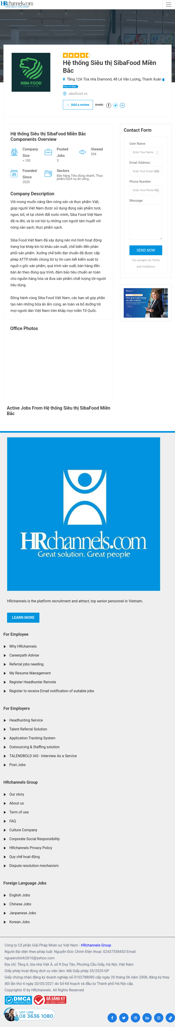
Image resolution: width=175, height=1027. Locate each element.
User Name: (137, 143)
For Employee (15, 634)
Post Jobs (17, 765)
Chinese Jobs (20, 904)
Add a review (78, 105)
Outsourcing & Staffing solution (34, 747)
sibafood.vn (78, 93)
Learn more (23, 617)
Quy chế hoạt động (24, 857)
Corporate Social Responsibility (34, 839)
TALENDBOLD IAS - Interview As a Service (43, 756)
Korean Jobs (19, 922)
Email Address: (140, 162)
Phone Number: (140, 181)
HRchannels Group (20, 782)
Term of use (19, 812)
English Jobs (19, 895)
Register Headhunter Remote (32, 682)
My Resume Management (30, 673)
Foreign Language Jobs (24, 883)
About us (16, 803)
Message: (136, 200)
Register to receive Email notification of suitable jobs (51, 691)
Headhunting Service (26, 720)
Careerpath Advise (24, 655)
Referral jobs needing (26, 664)
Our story (16, 794)
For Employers (16, 708)
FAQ (12, 821)
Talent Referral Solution (28, 729)
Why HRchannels (23, 646)
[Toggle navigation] (168, 4)
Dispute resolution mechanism (34, 865)
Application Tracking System (32, 738)
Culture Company (23, 830)
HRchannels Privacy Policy (30, 848)
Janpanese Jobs (22, 913)
